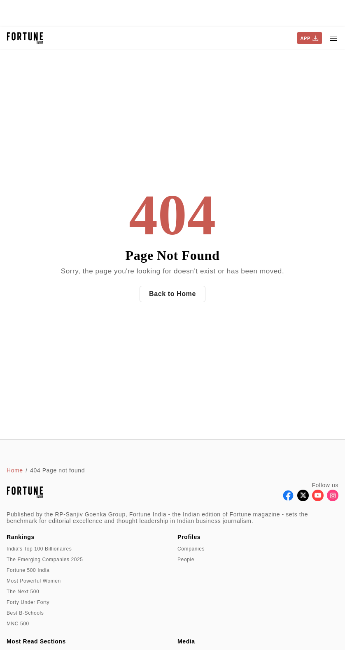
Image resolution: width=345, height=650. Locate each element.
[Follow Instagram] (332, 498)
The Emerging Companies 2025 (45, 559)
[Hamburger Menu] (333, 38)
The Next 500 (23, 591)
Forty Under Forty (28, 602)
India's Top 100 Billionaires (39, 549)
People (185, 559)
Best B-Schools (25, 613)
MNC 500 (18, 624)
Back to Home (172, 293)
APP (310, 38)
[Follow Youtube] (318, 498)
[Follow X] (303, 498)
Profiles (188, 537)
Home (15, 470)
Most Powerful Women (34, 581)
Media (186, 641)
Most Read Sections (36, 641)
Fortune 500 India (28, 570)
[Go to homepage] (25, 38)
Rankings (21, 537)
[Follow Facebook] (288, 498)
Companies (191, 549)
